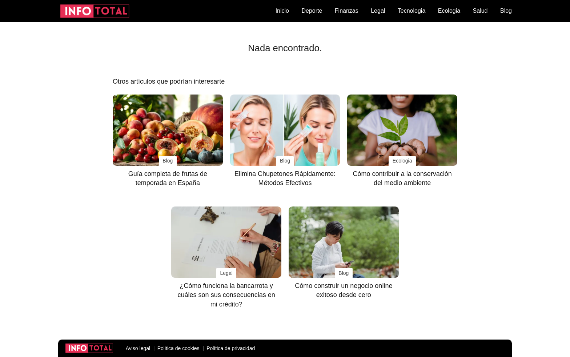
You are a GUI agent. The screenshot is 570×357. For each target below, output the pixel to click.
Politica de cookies (178, 348)
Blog (506, 11)
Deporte (311, 11)
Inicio (282, 11)
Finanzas (346, 11)
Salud (480, 11)
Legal (378, 11)
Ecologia (449, 11)
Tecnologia (412, 11)
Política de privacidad (230, 348)
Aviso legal (138, 348)
